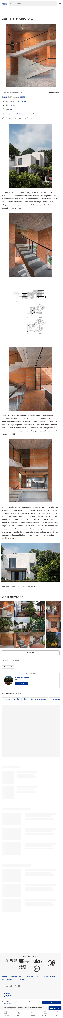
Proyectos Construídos (38, 699)
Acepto (51, 1002)
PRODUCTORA (21, 101)
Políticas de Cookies (7, 1003)
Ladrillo (16, 699)
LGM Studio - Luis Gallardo (25, 114)
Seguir (21, 683)
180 (11, 105)
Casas (4, 97)
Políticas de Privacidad (34, 1002)
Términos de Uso (25, 1002)
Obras (25, 699)
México (22, 97)
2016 (11, 109)
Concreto (7, 699)
